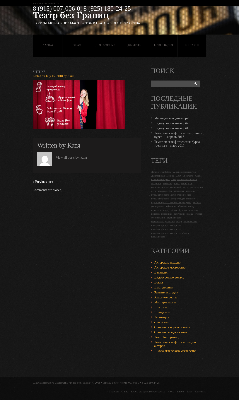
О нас (77, 45)
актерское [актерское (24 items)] (156, 183)
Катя (70, 76)
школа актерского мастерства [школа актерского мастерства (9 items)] (166, 229)
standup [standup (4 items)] (155, 171)
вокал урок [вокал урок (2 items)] (186, 183)
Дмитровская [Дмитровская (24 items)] (158, 175)
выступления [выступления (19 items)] (196, 187)
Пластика (161, 307)
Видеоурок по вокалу (169, 277)
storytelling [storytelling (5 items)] (166, 171)
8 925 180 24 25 (151, 382)
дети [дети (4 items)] (153, 190)
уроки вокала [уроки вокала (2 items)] (190, 221)
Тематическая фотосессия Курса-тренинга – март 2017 (177, 143)
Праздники (162, 312)
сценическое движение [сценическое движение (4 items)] (163, 221)
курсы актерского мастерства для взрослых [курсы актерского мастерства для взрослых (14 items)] (173, 198)
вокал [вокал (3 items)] (177, 183)
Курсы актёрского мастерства (148, 391)
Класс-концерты (165, 297)
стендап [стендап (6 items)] (198, 213)
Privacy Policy (111, 382)
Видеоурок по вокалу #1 (171, 128)
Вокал (158, 282)
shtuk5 (39, 72)
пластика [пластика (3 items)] (193, 210)
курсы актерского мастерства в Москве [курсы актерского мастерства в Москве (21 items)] (171, 194)
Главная (48, 45)
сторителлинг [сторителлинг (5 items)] (158, 217)
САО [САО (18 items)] (178, 175)
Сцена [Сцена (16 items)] (198, 175)
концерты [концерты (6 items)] (179, 190)
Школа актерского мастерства (175, 351)
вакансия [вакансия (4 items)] (167, 183)
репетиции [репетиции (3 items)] (179, 213)
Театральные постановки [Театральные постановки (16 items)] (184, 179)
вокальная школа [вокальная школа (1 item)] (159, 187)
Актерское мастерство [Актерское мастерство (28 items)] (184, 171)
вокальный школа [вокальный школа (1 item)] (179, 187)
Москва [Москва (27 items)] (170, 175)
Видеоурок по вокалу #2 (171, 123)
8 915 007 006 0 (130, 382)
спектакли (161, 322)
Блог (189, 391)
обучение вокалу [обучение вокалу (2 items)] (185, 206)
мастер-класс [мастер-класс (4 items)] (158, 206)
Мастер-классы (165, 302)
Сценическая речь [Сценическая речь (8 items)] (160, 179)
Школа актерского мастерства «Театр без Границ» (62, 382)
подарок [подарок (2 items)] (155, 213)
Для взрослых (105, 45)
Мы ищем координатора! (171, 118)
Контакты (192, 45)
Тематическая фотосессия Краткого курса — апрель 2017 (179, 135)
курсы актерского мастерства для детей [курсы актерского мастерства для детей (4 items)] (171, 202)
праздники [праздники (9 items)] (166, 213)
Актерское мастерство (169, 267)
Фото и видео (163, 45)
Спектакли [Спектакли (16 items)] (187, 175)
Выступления (163, 287)
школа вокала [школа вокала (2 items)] (158, 236)
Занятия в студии (166, 292)
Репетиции (161, 317)
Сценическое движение (170, 332)
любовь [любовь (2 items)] (197, 202)
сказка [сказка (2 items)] (189, 213)
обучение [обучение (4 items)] (171, 206)
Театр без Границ (166, 337)
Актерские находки (167, 262)
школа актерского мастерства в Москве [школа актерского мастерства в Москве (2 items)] (171, 233)
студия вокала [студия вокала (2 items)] (174, 217)
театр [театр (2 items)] (179, 221)
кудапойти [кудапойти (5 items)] (191, 190)
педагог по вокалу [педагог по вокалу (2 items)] (160, 210)
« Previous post (43, 182)
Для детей (134, 45)
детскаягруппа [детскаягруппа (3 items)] (165, 190)
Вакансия (161, 272)
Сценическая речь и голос (172, 327)
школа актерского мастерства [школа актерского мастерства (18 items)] (166, 225)
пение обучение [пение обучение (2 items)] (179, 210)
